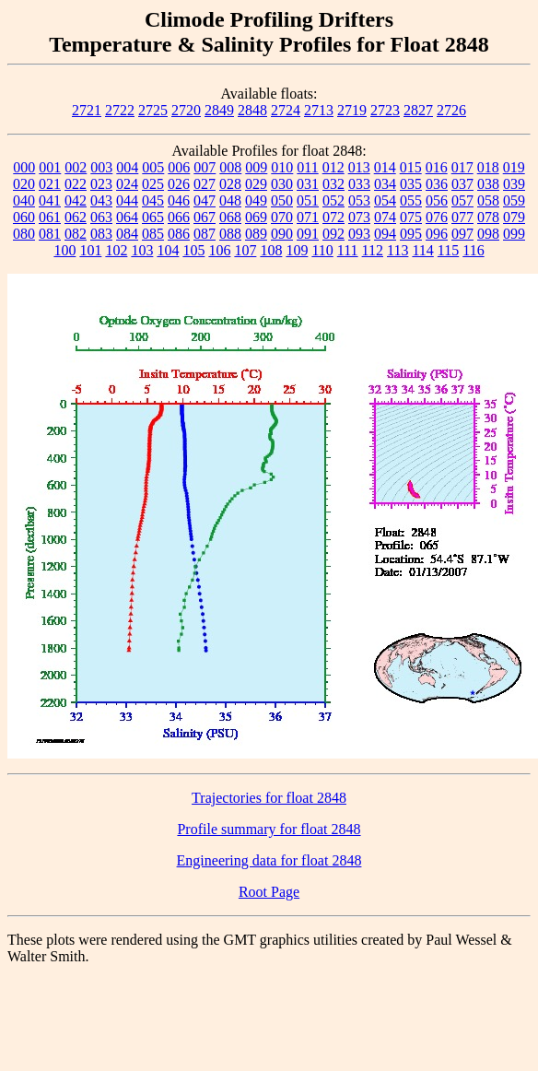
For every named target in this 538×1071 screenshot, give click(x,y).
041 (50, 200)
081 (50, 233)
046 (179, 200)
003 (101, 167)
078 (488, 217)
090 (282, 233)
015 (411, 167)
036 (437, 184)
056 (437, 200)
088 (230, 233)
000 (24, 167)
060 (24, 217)
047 (204, 200)
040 (24, 200)
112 (372, 250)
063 (101, 217)
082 (75, 233)
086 (179, 233)
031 (308, 184)
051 (308, 200)
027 (204, 184)
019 (514, 167)
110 (322, 250)
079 (514, 217)
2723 (385, 110)
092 (333, 233)
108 (271, 250)
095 (411, 233)
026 (179, 184)
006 (179, 167)
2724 (285, 110)
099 (514, 233)
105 (193, 250)
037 (462, 184)
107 (245, 250)
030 (282, 184)
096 (437, 233)
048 (230, 200)
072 (333, 217)
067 (204, 217)
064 (127, 217)
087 (204, 233)
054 (385, 200)
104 (168, 250)
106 (219, 250)
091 (308, 233)
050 (282, 200)
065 (153, 217)
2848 (252, 110)
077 (462, 217)
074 (385, 217)
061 (50, 217)
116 (473, 250)
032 (333, 184)
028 (230, 184)
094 (385, 233)
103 (142, 250)
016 (437, 167)
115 (448, 250)
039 (514, 184)
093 (359, 233)
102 (116, 250)
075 (411, 217)
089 (256, 233)
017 (462, 167)
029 (256, 184)
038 (488, 184)
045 (153, 200)
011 (307, 167)
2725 (153, 110)
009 (256, 167)
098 (488, 233)
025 (153, 184)
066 (179, 217)
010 (282, 167)
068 (230, 217)
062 (75, 217)
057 (462, 200)
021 (50, 184)
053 (359, 200)
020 (24, 184)
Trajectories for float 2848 (269, 798)
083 (101, 233)
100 (64, 250)
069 (256, 217)
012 (333, 167)
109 (297, 250)
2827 (418, 110)
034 (385, 184)
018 (488, 167)
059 (514, 200)
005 (153, 167)
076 (437, 217)
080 (24, 233)
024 (127, 184)
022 (75, 184)
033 (359, 184)
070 (282, 217)
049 (256, 200)
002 (75, 167)
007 (204, 167)
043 (101, 200)
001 (50, 167)
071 (308, 217)
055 (411, 200)
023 (101, 184)
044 (127, 200)
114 (422, 250)
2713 (318, 110)
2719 (352, 110)
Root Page (269, 892)
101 (90, 250)
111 (347, 250)
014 (385, 167)
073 (359, 217)
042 (75, 200)
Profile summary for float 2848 (268, 829)
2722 (119, 110)
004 (127, 167)
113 (397, 250)
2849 (219, 110)
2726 (451, 110)
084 (127, 233)
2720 (186, 110)
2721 (86, 110)
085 (153, 233)
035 (411, 184)
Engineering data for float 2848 (269, 860)
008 (230, 167)
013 (359, 167)
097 (462, 233)
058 (488, 200)
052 (333, 200)
